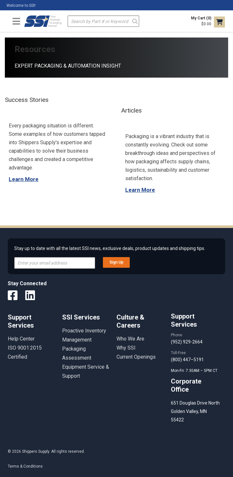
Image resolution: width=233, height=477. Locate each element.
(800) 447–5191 (187, 359)
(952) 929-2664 (187, 341)
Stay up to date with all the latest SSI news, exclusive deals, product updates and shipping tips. (109, 248)
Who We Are (130, 339)
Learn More (24, 179)
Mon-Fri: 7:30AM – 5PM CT (194, 370)
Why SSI (126, 348)
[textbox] (103, 21)
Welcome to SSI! (21, 5)
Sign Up (116, 262)
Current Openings (136, 357)
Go (134, 21)
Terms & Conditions (25, 466)
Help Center (21, 339)
